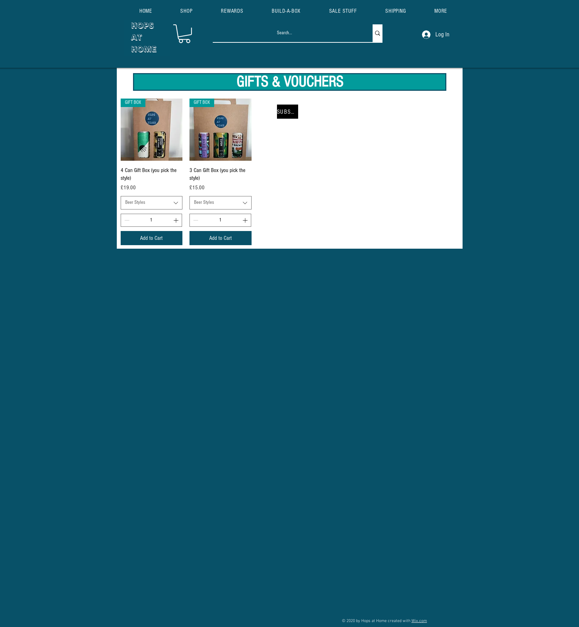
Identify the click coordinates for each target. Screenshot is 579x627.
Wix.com (419, 621)
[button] (441, 11)
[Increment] (176, 220)
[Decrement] (126, 220)
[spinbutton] (152, 220)
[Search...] (285, 33)
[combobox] (152, 202)
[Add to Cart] (152, 238)
